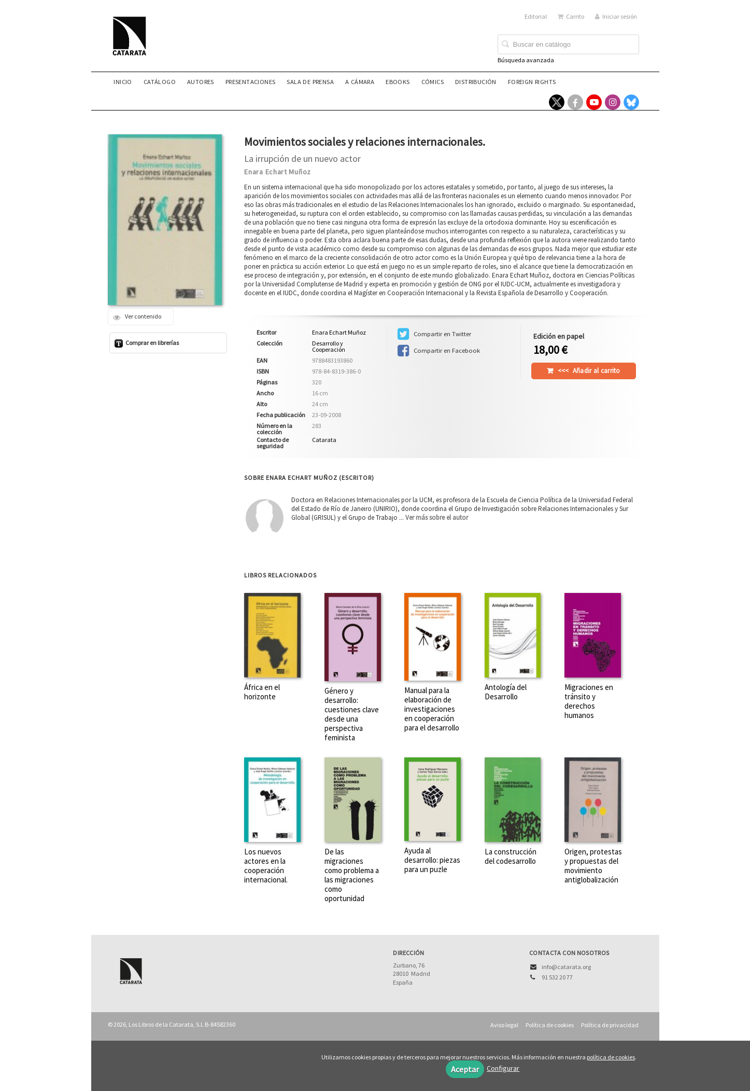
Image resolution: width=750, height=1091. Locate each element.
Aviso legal (504, 1025)
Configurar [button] (503, 1068)
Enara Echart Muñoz (277, 171)
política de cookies (611, 1057)
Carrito (571, 16)
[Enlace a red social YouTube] (594, 102)
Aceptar (465, 1069)
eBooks (397, 82)
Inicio (123, 82)
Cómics (432, 82)
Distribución (476, 82)
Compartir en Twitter (434, 334)
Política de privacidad (610, 1025)
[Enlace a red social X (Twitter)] (556, 102)
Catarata (324, 440)
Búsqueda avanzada (526, 60)
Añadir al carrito (589, 370)
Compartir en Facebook (439, 350)
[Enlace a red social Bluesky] (631, 102)
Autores (200, 82)
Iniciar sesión (616, 16)
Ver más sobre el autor (436, 517)
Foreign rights (532, 82)
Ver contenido (137, 316)
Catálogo (160, 82)
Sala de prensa (310, 82)
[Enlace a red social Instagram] (612, 102)
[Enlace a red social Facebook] (575, 102)
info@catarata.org (566, 967)
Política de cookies (550, 1025)
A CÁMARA (359, 82)
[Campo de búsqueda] (568, 44)
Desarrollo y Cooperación (328, 346)
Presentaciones (250, 82)
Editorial (536, 16)
